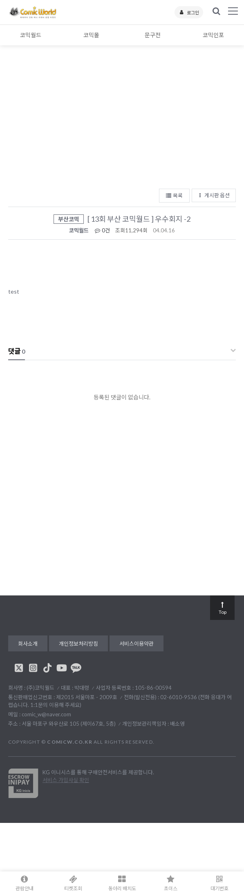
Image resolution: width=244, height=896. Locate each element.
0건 (102, 230)
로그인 (189, 12)
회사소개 (28, 643)
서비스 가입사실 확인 (66, 780)
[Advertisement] (122, 122)
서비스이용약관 (136, 643)
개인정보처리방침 (78, 643)
